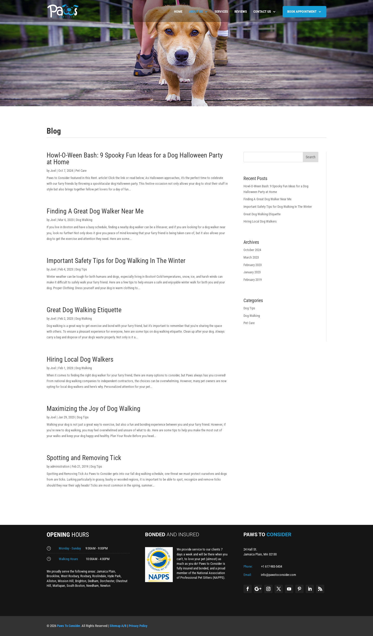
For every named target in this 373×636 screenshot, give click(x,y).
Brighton (80, 581)
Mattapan (59, 586)
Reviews (240, 11)
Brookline (53, 576)
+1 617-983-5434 (271, 566)
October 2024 (252, 250)
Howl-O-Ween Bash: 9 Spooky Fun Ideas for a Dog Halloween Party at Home (135, 158)
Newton (105, 586)
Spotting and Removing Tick (84, 458)
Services (221, 11)
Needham (92, 586)
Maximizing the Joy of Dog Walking (93, 408)
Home (178, 11)
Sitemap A (116, 626)
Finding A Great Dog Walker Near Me (95, 211)
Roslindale (99, 576)
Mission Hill (66, 581)
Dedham (93, 581)
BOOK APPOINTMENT (302, 11)
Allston (51, 581)
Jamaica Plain (106, 571)
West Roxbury (70, 576)
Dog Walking (84, 220)
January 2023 (252, 272)
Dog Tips (81, 269)
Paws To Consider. (69, 626)
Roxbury (85, 576)
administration (59, 466)
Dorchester (107, 581)
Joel (53, 171)
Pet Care (81, 171)
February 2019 (252, 280)
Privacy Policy (138, 626)
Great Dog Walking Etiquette (84, 310)
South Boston (76, 586)
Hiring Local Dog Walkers (80, 359)
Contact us (262, 11)
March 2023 (251, 257)
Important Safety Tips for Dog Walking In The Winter (116, 261)
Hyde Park (114, 576)
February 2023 (252, 265)
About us (196, 11)
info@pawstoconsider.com (278, 575)
